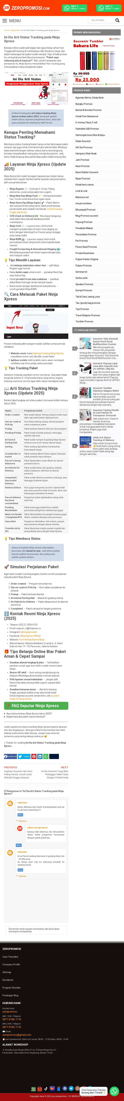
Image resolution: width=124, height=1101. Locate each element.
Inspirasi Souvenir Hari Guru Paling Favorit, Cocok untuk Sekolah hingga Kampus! (18, 774)
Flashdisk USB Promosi (87, 128)
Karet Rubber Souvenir (87, 172)
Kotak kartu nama (85, 184)
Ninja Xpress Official (31, 636)
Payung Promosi (84, 222)
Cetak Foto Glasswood (87, 116)
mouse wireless (84, 203)
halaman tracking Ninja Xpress (48, 353)
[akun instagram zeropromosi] (77, 1088)
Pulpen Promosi (84, 265)
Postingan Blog (10, 995)
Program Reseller (11, 987)
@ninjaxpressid (29, 632)
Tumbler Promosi (84, 321)
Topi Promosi (82, 309)
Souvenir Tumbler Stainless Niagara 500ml (106, 389)
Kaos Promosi (83, 166)
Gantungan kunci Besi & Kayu (90, 135)
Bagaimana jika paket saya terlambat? (26, 716)
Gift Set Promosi (84, 147)
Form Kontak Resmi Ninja (31, 639)
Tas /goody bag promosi (88, 303)
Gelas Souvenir (83, 141)
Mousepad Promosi (85, 209)
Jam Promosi (82, 160)
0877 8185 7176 (11, 1027)
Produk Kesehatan (85, 253)
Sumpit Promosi (84, 290)
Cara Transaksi (10, 956)
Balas (20, 815)
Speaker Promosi (84, 284)
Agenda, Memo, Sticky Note (90, 97)
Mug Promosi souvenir (87, 215)
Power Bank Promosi (86, 247)
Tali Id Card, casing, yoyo (88, 296)
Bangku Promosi (84, 104)
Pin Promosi (82, 240)
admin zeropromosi (37, 827)
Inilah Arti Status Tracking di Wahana (103, 439)
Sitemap (6, 972)
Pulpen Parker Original (87, 259)
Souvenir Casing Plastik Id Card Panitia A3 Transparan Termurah (106, 413)
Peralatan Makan (84, 228)
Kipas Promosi (83, 178)
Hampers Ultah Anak (86, 153)
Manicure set (82, 197)
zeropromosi (9, 1011)
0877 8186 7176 (11, 1019)
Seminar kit (81, 272)
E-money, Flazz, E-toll (86, 122)
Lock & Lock (81, 191)
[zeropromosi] (27, 8)
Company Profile (11, 964)
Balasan (22, 821)
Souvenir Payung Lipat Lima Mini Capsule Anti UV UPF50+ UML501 (105, 366)
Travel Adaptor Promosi (88, 315)
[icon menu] (4, 20)
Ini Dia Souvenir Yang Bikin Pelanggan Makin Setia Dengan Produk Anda (54, 774)
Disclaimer (7, 980)
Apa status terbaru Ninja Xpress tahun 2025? (29, 713)
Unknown (22, 802)
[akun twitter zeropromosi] (71, 1088)
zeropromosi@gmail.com (16, 1034)
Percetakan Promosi (86, 234)
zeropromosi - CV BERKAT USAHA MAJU (74, 1096)
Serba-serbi (82, 278)
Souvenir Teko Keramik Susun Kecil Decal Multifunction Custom (105, 341)
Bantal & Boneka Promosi (88, 110)
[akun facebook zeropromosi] (64, 1088)
